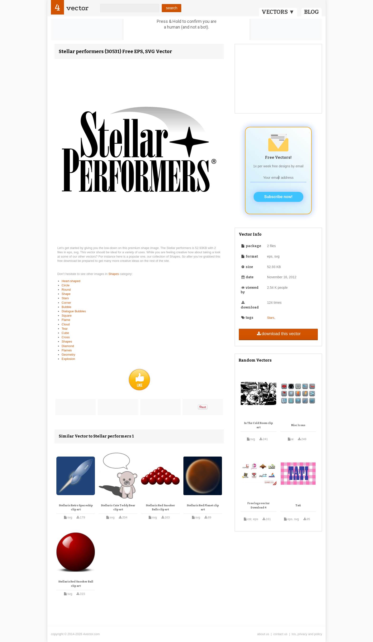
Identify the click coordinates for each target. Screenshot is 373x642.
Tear (65, 328)
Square (67, 315)
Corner (66, 302)
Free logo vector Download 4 (258, 505)
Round (66, 289)
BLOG (311, 12)
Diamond (68, 346)
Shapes (114, 274)
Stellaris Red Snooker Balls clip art (160, 507)
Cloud (66, 324)
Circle (65, 285)
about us (263, 634)
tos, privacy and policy (307, 634)
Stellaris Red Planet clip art (203, 507)
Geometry (68, 354)
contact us (280, 634)
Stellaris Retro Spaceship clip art (76, 507)
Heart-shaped (71, 281)
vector (77, 8)
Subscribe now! (278, 197)
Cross (66, 337)
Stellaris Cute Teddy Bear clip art (118, 507)
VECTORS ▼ (278, 12)
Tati (298, 505)
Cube (65, 333)
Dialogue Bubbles (74, 311)
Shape (66, 294)
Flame (66, 320)
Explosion (68, 359)
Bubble (66, 307)
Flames (67, 350)
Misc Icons (298, 425)
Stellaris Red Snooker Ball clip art (75, 583)
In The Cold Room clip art (258, 425)
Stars (65, 298)
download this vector (278, 333)
